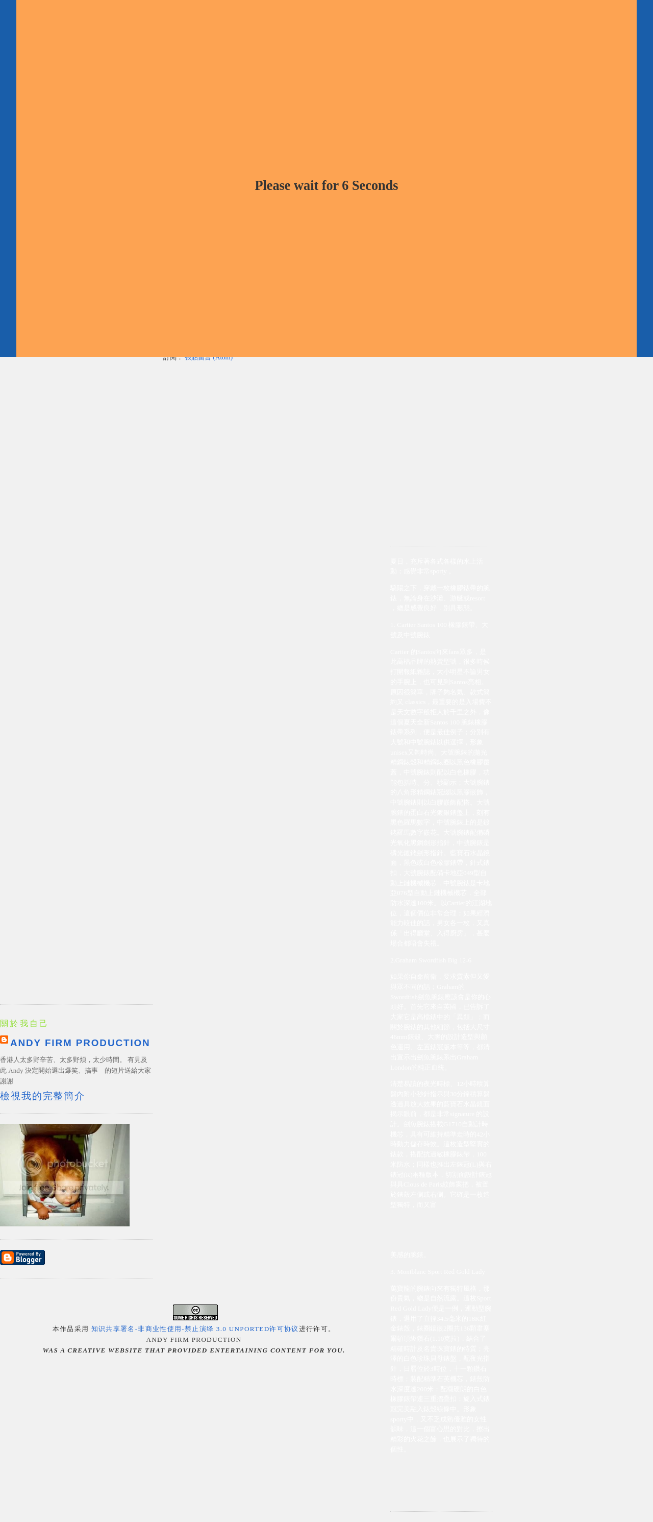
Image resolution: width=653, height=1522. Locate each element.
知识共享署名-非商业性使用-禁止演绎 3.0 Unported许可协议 (195, 1329)
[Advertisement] (441, 382)
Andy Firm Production (80, 1042)
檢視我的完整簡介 (42, 1096)
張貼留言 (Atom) (209, 357)
